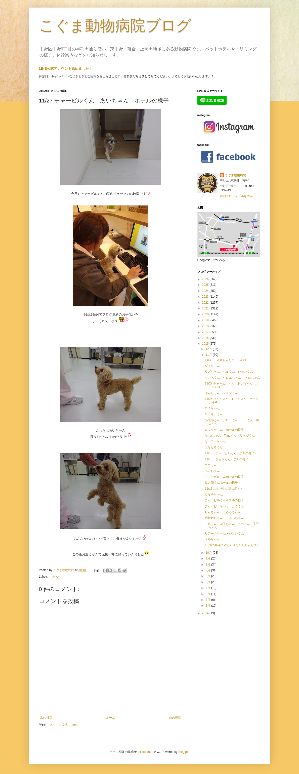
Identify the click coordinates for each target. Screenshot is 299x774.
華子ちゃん (212, 408)
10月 (209, 552)
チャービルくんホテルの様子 (224, 477)
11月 (209, 355)
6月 (208, 576)
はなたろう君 (214, 447)
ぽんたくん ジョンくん (221, 393)
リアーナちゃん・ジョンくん (224, 533)
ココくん (211, 465)
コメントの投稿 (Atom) (62, 725)
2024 (205, 291)
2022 (205, 302)
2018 (205, 326)
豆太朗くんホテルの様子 (221, 482)
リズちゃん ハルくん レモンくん (229, 371)
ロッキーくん (214, 414)
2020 (205, 314)
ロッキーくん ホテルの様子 (224, 430)
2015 (205, 343)
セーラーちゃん (215, 441)
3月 (208, 594)
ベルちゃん (212, 539)
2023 (205, 296)
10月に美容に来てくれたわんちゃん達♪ (231, 545)
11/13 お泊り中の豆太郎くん (224, 488)
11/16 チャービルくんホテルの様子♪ (230, 453)
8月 (208, 564)
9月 (208, 558)
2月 (208, 600)
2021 (205, 308)
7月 (208, 570)
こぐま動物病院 (235, 175)
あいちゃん (212, 471)
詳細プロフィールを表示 (236, 196)
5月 (208, 582)
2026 (205, 279)
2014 (205, 613)
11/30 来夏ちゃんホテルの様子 (227, 360)
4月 (208, 588)
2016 (205, 338)
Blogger (183, 752)
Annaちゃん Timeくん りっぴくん (229, 435)
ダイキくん (212, 366)
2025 (205, 285)
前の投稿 (175, 717)
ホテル (54, 576)
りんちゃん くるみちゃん (223, 512)
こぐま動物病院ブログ (115, 25)
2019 (205, 320)
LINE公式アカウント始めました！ (66, 68)
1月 (208, 605)
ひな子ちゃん (214, 494)
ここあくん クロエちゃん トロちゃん (232, 377)
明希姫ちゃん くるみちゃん (224, 518)
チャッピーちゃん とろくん (224, 506)
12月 (209, 349)
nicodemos (145, 752)
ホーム (110, 717)
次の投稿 (46, 717)
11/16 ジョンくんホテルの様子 (226, 459)
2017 (205, 332)
